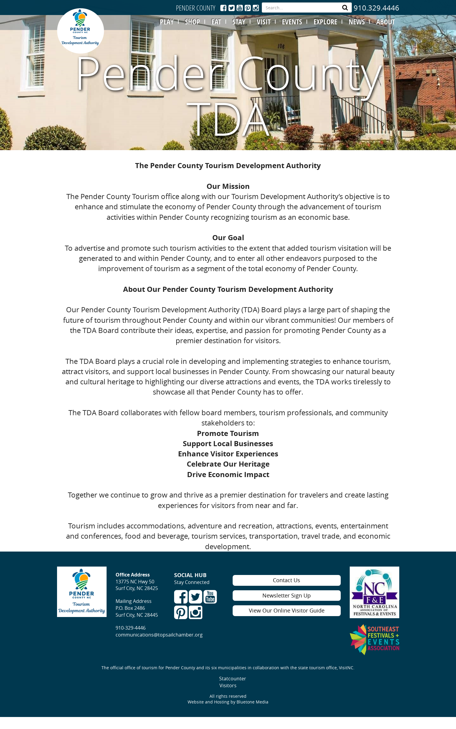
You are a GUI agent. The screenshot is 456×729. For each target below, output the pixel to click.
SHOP (192, 22)
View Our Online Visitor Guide (287, 610)
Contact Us (286, 580)
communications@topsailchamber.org (159, 634)
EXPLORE (325, 22)
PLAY (167, 22)
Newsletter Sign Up (286, 595)
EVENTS (292, 22)
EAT (216, 22)
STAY (238, 22)
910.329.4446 (376, 8)
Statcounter (232, 678)
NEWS (357, 22)
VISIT (263, 22)
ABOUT (385, 22)
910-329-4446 (131, 628)
